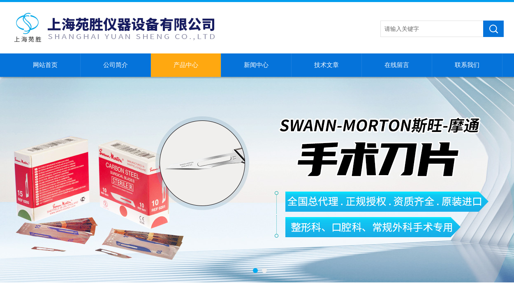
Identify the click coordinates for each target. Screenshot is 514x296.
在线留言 (396, 65)
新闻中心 (256, 65)
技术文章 (326, 65)
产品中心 (186, 65)
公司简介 (115, 65)
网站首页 (45, 65)
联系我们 (467, 65)
